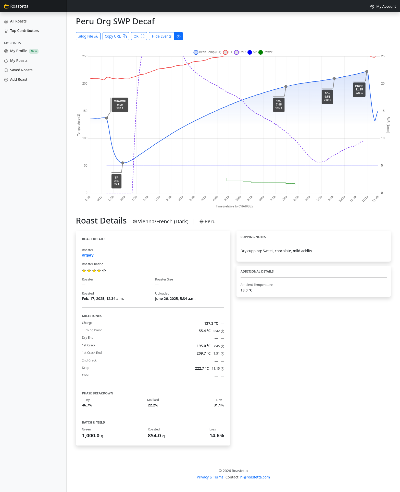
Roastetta (16, 6)
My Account (383, 6)
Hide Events (161, 36)
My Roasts (16, 60)
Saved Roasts (18, 69)
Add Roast (15, 79)
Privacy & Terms (210, 477)
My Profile (21, 50)
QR (139, 36)
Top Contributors (21, 30)
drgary (87, 255)
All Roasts (15, 21)
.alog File (88, 36)
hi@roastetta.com (255, 477)
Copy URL (116, 36)
